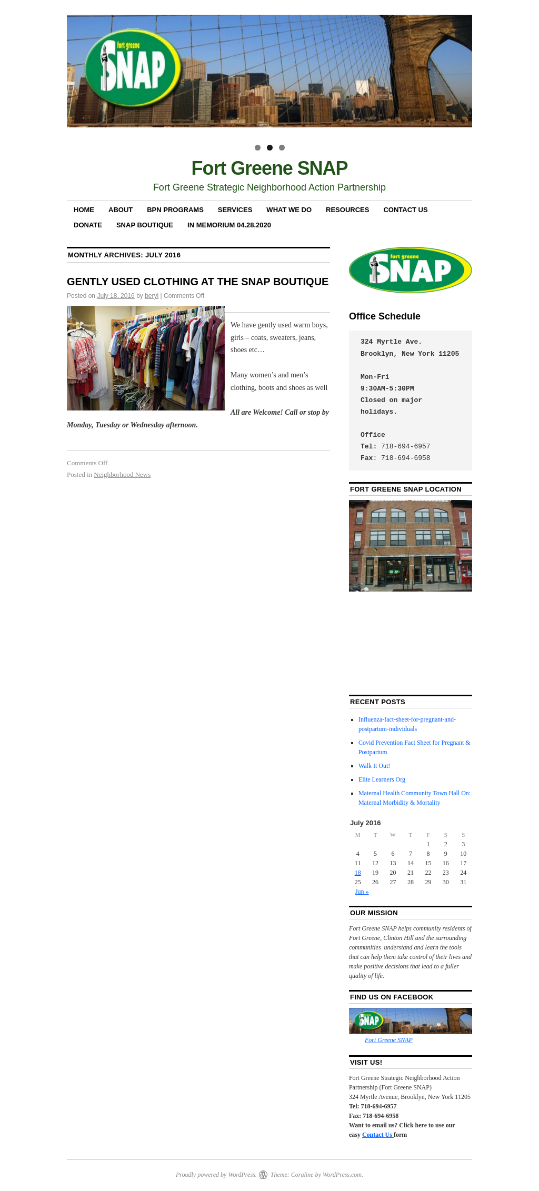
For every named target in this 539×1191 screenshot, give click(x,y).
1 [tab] (258, 148)
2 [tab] (270, 148)
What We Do (289, 210)
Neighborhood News (122, 474)
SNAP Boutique (144, 225)
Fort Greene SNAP (270, 168)
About (120, 210)
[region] (269, 75)
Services (235, 210)
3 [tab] (282, 148)
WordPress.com (342, 1174)
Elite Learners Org (381, 779)
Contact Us (405, 210)
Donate (88, 225)
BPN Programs (175, 210)
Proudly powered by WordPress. (216, 1174)
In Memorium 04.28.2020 (229, 225)
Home (84, 210)
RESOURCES (347, 210)
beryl (151, 295)
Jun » (362, 891)
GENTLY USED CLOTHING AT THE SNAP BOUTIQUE (197, 281)
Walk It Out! (374, 765)
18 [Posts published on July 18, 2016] (358, 872)
